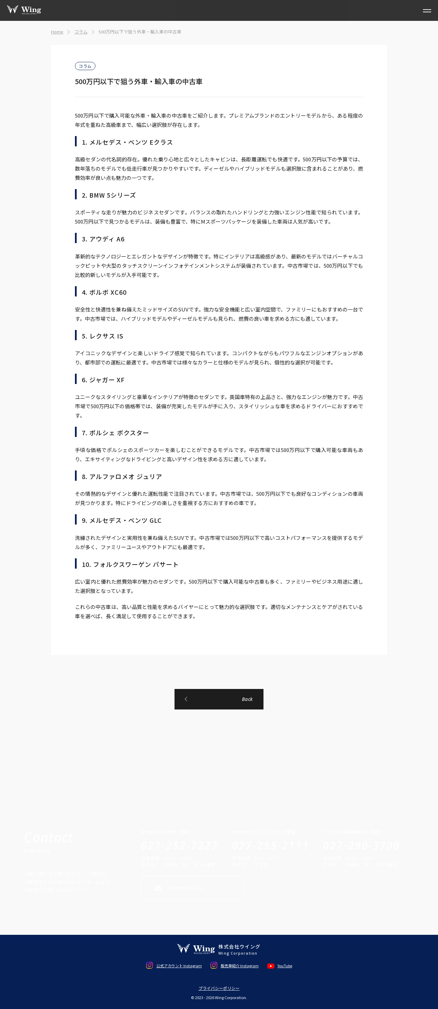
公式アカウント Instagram (179, 965)
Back (247, 699)
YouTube (285, 965)
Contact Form (186, 888)
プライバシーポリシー (219, 988)
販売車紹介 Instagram (240, 965)
